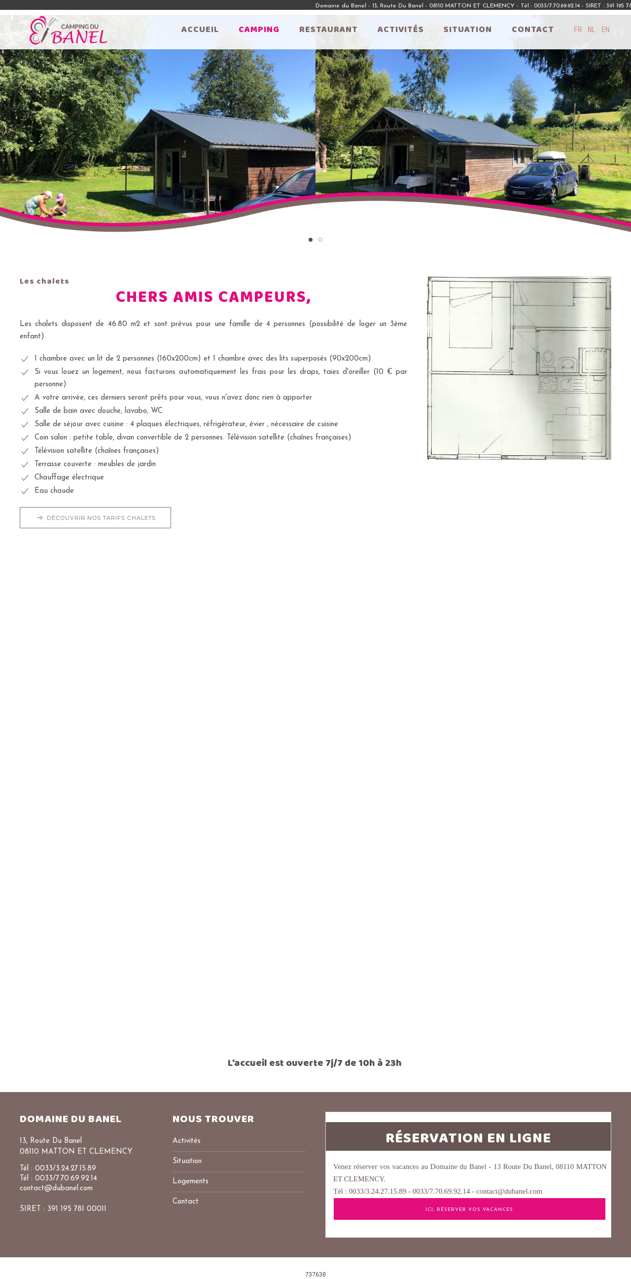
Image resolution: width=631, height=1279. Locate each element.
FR (580, 29)
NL (593, 29)
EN (605, 29)
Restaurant (328, 30)
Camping (259, 30)
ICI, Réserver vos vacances (469, 1209)
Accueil (200, 30)
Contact (533, 30)
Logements (191, 1181)
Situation (468, 30)
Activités (401, 30)
